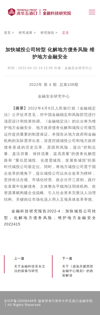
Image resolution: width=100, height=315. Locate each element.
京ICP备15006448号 (20, 301)
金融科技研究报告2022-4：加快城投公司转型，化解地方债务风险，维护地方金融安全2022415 (50, 217)
